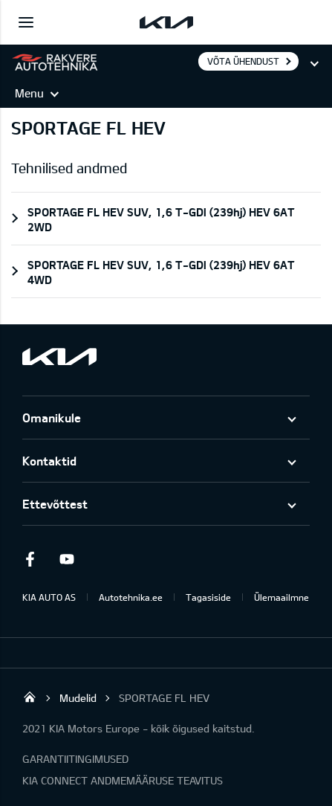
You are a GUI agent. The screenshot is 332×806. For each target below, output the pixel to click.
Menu (29, 93)
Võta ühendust (243, 61)
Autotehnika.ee (131, 597)
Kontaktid (49, 461)
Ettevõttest (55, 504)
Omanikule (51, 417)
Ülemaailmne (281, 597)
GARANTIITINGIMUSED (75, 758)
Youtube (66, 559)
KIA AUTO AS (49, 597)
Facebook (29, 559)
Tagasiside (208, 597)
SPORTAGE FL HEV (164, 697)
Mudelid (78, 697)
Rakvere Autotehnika (29, 696)
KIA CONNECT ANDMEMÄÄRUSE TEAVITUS (122, 780)
